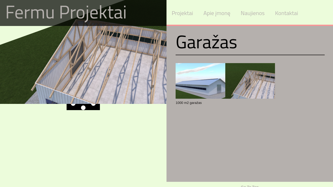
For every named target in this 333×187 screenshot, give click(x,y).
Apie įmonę (216, 13)
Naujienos (253, 13)
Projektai (182, 13)
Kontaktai (286, 13)
